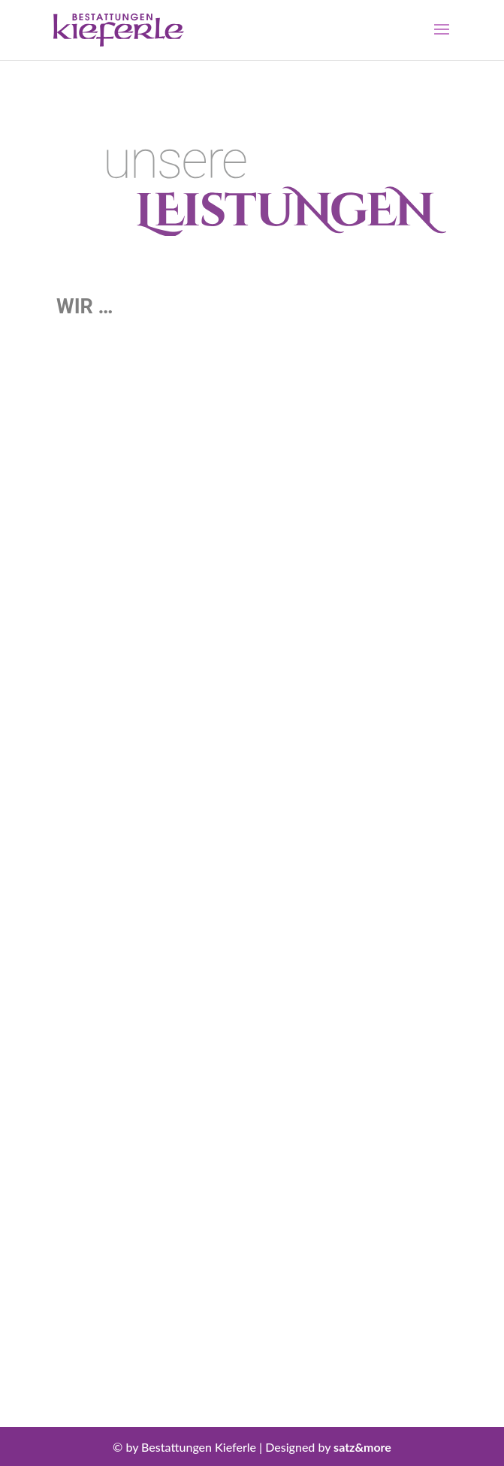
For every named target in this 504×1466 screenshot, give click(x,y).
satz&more (362, 1447)
